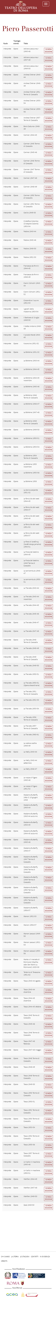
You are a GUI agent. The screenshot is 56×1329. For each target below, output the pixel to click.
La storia (15, 1256)
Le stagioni (24, 1256)
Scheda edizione (48, 50)
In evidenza (45, 1256)
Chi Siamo (5, 1256)
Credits (4, 1261)
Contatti (34, 1256)
